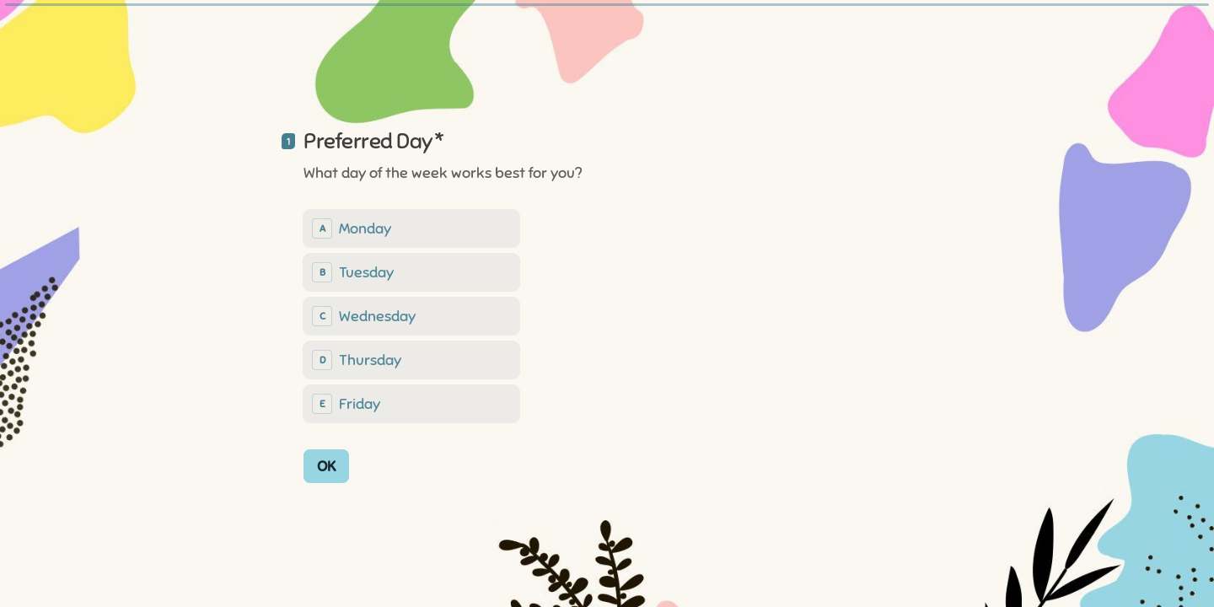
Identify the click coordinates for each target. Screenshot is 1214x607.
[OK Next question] (326, 465)
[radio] (411, 227)
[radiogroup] (411, 315)
